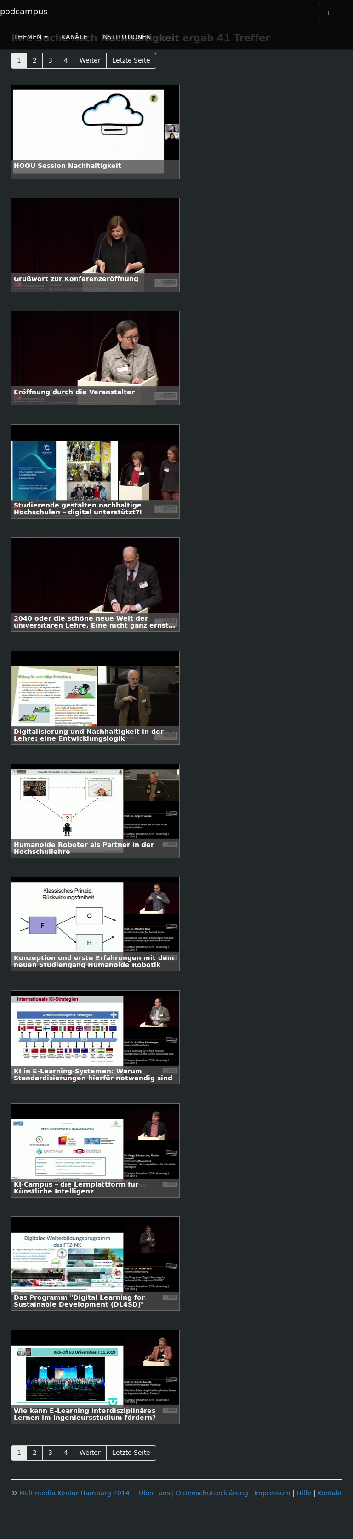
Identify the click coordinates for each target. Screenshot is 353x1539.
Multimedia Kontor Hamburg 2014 (74, 1493)
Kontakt (330, 1493)
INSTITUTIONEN (126, 37)
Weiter (90, 60)
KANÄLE (74, 37)
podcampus (23, 11)
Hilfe (304, 1493)
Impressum (272, 1493)
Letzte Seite (131, 60)
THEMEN (31, 37)
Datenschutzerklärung (212, 1493)
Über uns (154, 1493)
